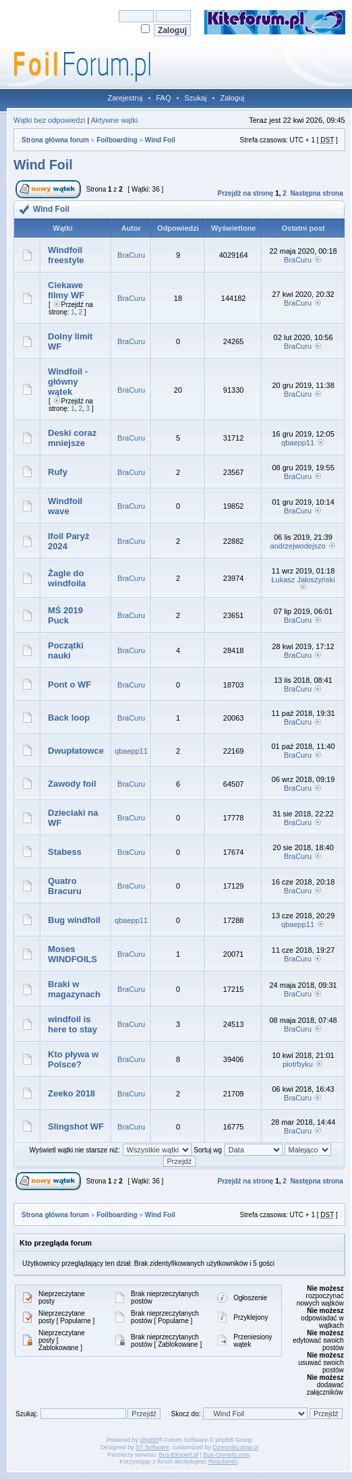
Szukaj (195, 98)
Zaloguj (232, 98)
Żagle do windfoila (67, 578)
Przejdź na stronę (246, 193)
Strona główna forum (55, 140)
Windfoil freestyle (66, 255)
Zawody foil (72, 784)
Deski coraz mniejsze (72, 438)
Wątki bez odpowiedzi (49, 120)
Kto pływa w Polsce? (73, 1059)
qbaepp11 (297, 443)
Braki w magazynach (74, 989)
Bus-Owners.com (226, 1454)
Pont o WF (69, 684)
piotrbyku (298, 1064)
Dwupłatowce (76, 751)
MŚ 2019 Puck (65, 615)
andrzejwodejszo (298, 546)
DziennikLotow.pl (236, 1447)
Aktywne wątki (114, 120)
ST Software (152, 1447)
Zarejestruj (125, 98)
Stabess (65, 852)
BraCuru (131, 255)
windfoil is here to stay (72, 1024)
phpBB (149, 1439)
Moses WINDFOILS (72, 954)
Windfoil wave (65, 506)
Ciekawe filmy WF (66, 290)
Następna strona (316, 193)
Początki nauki (66, 650)
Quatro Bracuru (65, 886)
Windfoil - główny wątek (68, 381)
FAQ (163, 98)
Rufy (57, 472)
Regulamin (222, 1461)
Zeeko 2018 (71, 1093)
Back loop (69, 718)
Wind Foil (160, 140)
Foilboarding (117, 140)
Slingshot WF (76, 1126)
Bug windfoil (74, 920)
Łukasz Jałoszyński (303, 580)
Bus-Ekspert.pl (178, 1454)
